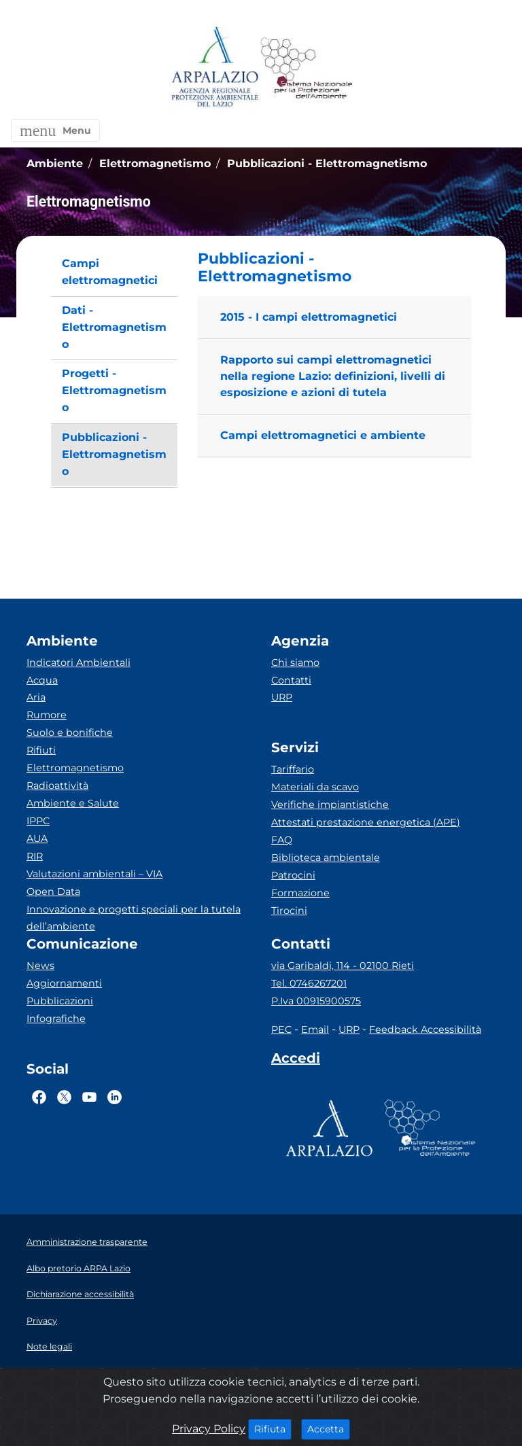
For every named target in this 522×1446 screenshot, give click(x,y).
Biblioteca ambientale (325, 857)
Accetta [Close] (328, 1428)
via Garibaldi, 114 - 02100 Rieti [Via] (342, 965)
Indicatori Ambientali (78, 662)
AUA (37, 838)
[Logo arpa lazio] (214, 67)
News (40, 965)
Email (315, 1029)
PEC (281, 1029)
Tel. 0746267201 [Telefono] (309, 983)
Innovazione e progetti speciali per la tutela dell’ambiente (134, 918)
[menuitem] (114, 272)
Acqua (42, 680)
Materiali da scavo (315, 787)
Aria (36, 697)
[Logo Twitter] (64, 1096)
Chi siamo (295, 662)
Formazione (300, 893)
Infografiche (56, 1018)
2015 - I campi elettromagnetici (308, 317)
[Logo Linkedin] (114, 1096)
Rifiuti (41, 750)
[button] (55, 130)
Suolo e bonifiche (70, 732)
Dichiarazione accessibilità (80, 1294)
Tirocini (289, 910)
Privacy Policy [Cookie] (208, 1428)
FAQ (281, 840)
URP (281, 697)
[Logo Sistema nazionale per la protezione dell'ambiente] (306, 67)
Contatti (291, 680)
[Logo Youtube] (89, 1096)
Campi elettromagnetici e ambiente (322, 435)
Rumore (47, 715)
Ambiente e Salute (73, 803)
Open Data (53, 891)
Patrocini (293, 875)
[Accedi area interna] (295, 1061)
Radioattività (57, 785)
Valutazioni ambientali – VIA (94, 874)
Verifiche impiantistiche (330, 804)
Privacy (42, 1321)
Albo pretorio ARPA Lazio (78, 1268)
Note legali (49, 1346)
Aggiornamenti (64, 983)
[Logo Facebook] (39, 1096)
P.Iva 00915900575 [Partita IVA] (316, 1001)
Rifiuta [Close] (273, 1428)
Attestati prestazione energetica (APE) (365, 822)
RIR (35, 856)
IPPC (38, 821)
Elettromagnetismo (75, 768)
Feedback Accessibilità (425, 1029)
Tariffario (292, 769)
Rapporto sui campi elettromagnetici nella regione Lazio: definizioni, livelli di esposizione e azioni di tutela (332, 376)
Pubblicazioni (60, 1001)
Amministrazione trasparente (87, 1242)
